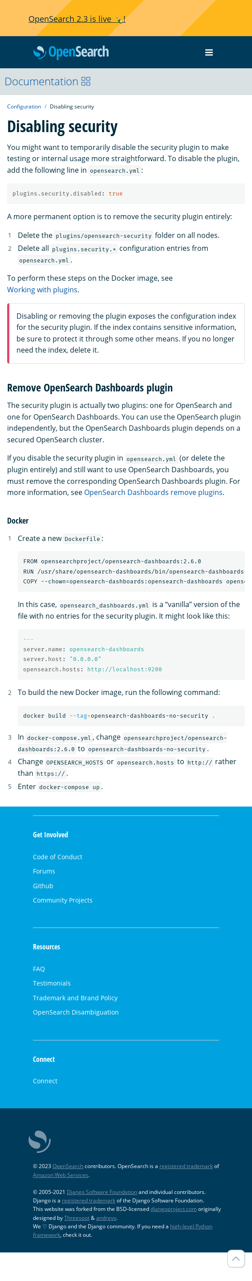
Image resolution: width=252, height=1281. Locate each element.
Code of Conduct (57, 857)
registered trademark (186, 1166)
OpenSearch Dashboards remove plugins (153, 492)
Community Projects (63, 900)
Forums (44, 871)
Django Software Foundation (102, 1192)
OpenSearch (71, 53)
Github (43, 886)
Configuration (24, 106)
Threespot (76, 1218)
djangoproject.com (173, 1209)
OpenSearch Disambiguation (76, 1012)
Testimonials (52, 983)
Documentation (47, 81)
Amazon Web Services (60, 1175)
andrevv (106, 1218)
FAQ (39, 969)
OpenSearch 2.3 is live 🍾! (77, 18)
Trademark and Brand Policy (75, 998)
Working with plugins (42, 290)
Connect (45, 1081)
